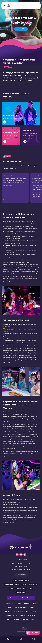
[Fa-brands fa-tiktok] (24, 554)
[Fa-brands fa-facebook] (21, 554)
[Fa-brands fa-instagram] (17, 554)
